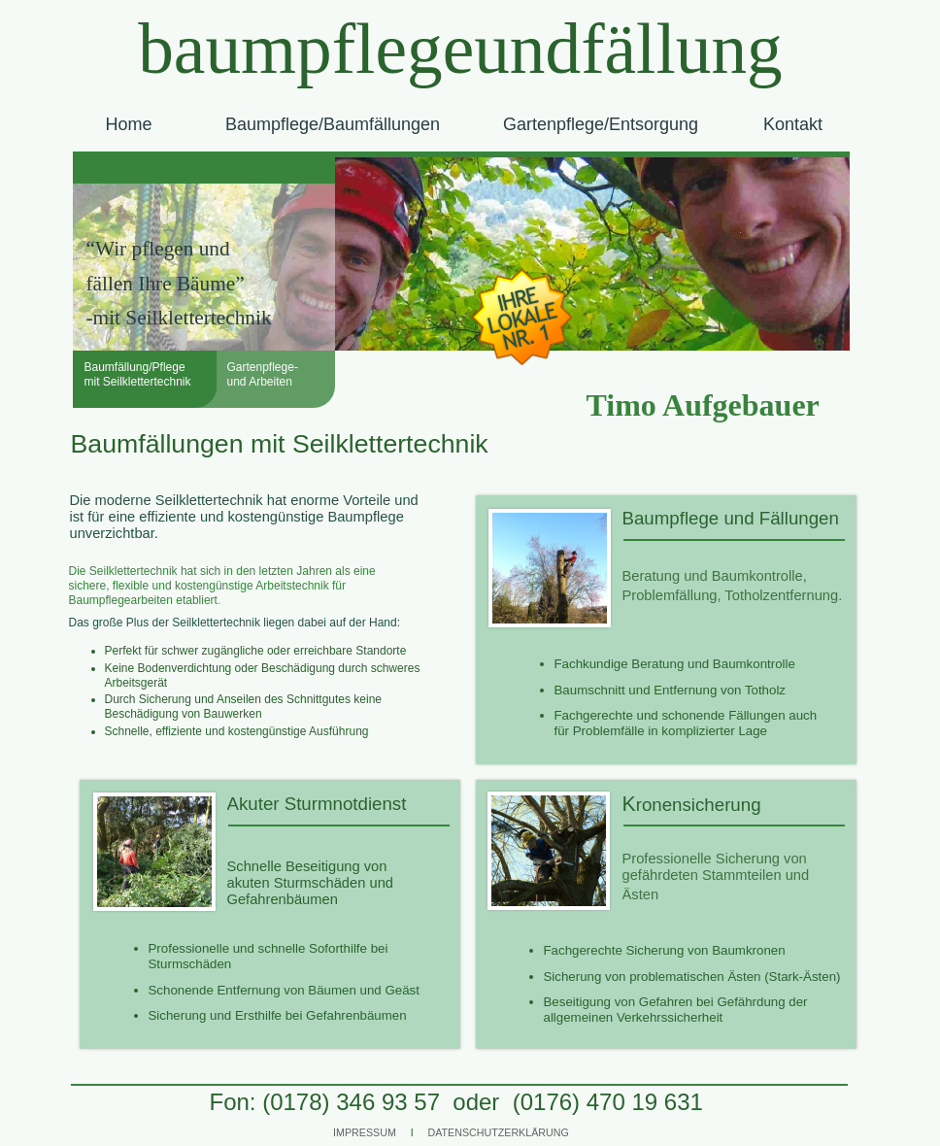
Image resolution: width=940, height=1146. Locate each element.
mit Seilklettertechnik (137, 381)
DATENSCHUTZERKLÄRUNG (498, 1132)
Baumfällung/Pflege (134, 367)
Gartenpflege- (262, 367)
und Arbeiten (259, 381)
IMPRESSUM (364, 1132)
